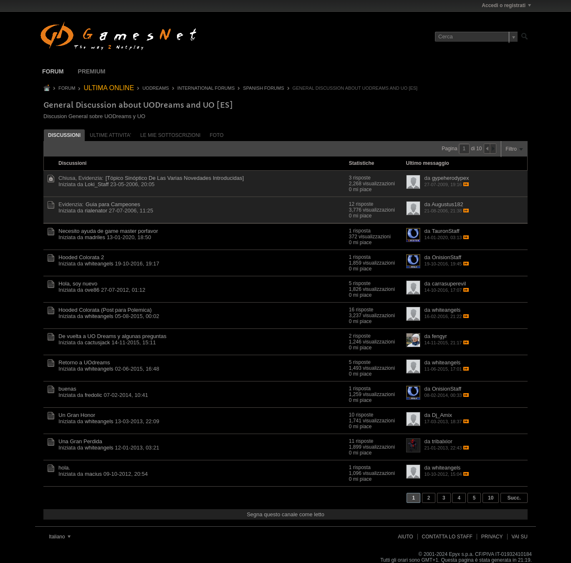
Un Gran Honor (76, 415)
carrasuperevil (449, 283)
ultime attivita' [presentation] (110, 135)
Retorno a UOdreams (84, 362)
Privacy (492, 537)
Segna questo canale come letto (285, 514)
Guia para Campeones (113, 204)
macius (93, 474)
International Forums (206, 88)
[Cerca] (476, 37)
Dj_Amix (442, 415)
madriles (95, 237)
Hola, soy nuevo (77, 283)
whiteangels (99, 263)
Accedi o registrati (506, 5)
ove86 (92, 290)
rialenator (96, 210)
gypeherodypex (450, 178)
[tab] (64, 135)
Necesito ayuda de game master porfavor (108, 231)
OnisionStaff (447, 257)
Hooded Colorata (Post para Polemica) (105, 310)
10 (490, 498)
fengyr (439, 336)
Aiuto (405, 537)
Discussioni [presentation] (64, 135)
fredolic (93, 395)
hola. (64, 468)
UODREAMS (155, 88)
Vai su (520, 537)
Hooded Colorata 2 (81, 257)
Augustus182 (447, 204)
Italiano (60, 537)
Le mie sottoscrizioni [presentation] (170, 135)
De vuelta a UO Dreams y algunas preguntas (112, 336)
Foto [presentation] (216, 135)
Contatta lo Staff (447, 537)
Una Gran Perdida (80, 441)
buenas (67, 389)
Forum (52, 71)
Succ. (513, 498)
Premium (91, 71)
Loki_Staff (97, 184)
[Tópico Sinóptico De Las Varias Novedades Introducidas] (175, 178)
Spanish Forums (263, 88)
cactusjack (97, 342)
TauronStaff (445, 231)
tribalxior (442, 441)
